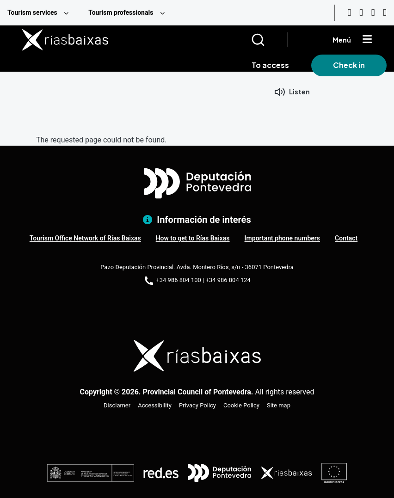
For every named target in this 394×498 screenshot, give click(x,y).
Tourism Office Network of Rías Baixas (85, 238)
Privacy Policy (197, 405)
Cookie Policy (241, 405)
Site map (278, 405)
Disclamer (117, 405)
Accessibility (155, 405)
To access (270, 65)
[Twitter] (385, 13)
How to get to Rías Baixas (193, 238)
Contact (346, 238)
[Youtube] (349, 13)
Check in (349, 65)
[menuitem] (40, 13)
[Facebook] (373, 13)
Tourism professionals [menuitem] (120, 12)
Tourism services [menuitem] (32, 12)
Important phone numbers (282, 238)
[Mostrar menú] (367, 40)
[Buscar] (269, 39)
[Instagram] (361, 13)
